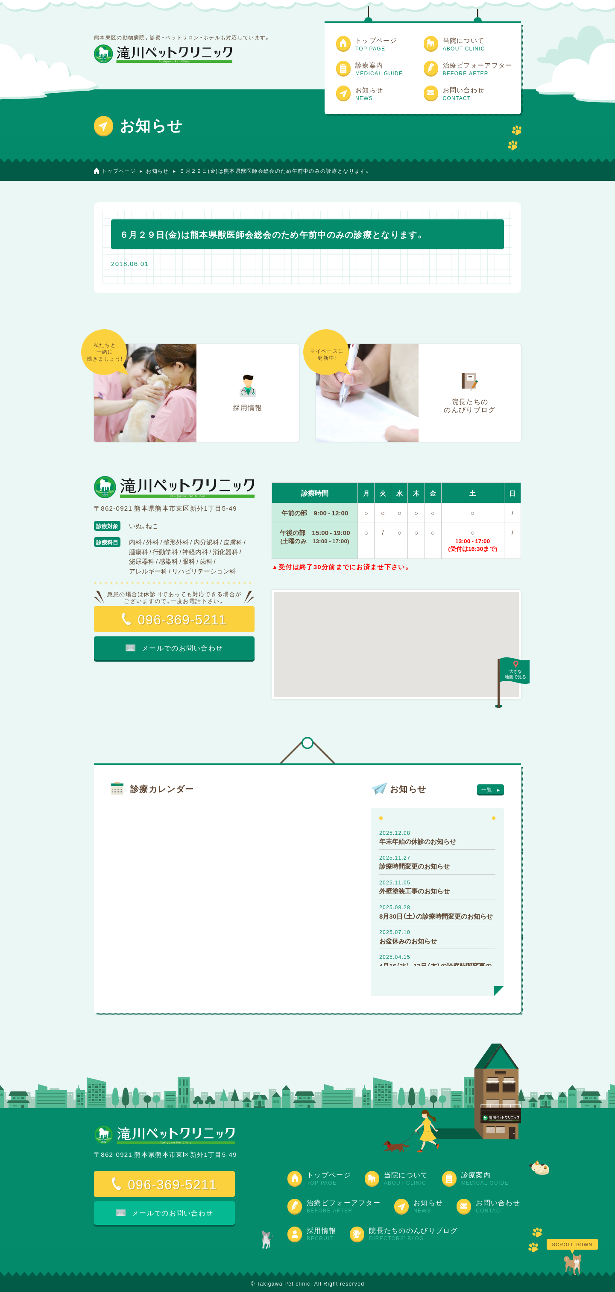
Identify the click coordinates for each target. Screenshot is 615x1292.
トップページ (119, 170)
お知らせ (157, 170)
